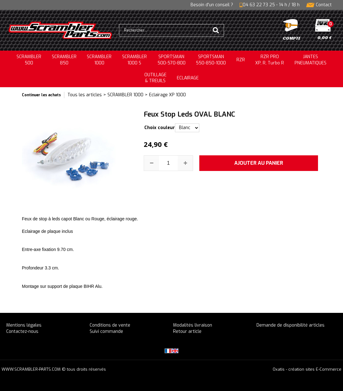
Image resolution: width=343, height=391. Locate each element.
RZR (240, 60)
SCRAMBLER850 (64, 60)
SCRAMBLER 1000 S (134, 60)
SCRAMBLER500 (29, 60)
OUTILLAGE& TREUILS (155, 78)
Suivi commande (106, 331)
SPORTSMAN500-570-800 (171, 60)
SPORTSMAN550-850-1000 (211, 60)
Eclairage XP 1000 (167, 95)
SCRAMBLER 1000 (125, 95)
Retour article (187, 331)
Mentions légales (24, 325)
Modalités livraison (192, 325)
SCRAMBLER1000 (99, 60)
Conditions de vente (110, 325)
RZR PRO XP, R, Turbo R (269, 60)
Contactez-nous (22, 331)
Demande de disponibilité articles (290, 325)
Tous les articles (84, 95)
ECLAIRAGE (188, 78)
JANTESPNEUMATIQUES (310, 60)
